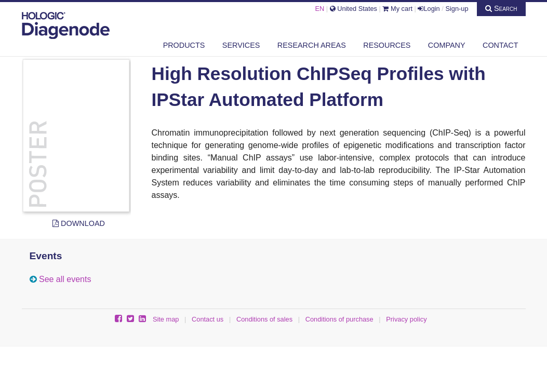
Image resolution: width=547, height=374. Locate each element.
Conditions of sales (264, 319)
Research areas (311, 45)
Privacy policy (406, 319)
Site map (166, 319)
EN (319, 8)
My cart (397, 8)
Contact (500, 45)
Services (241, 45)
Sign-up (456, 8)
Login (428, 8)
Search (501, 8)
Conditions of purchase (339, 319)
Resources (386, 45)
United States (353, 8)
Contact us (207, 319)
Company (446, 45)
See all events (65, 279)
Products (184, 45)
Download (78, 223)
